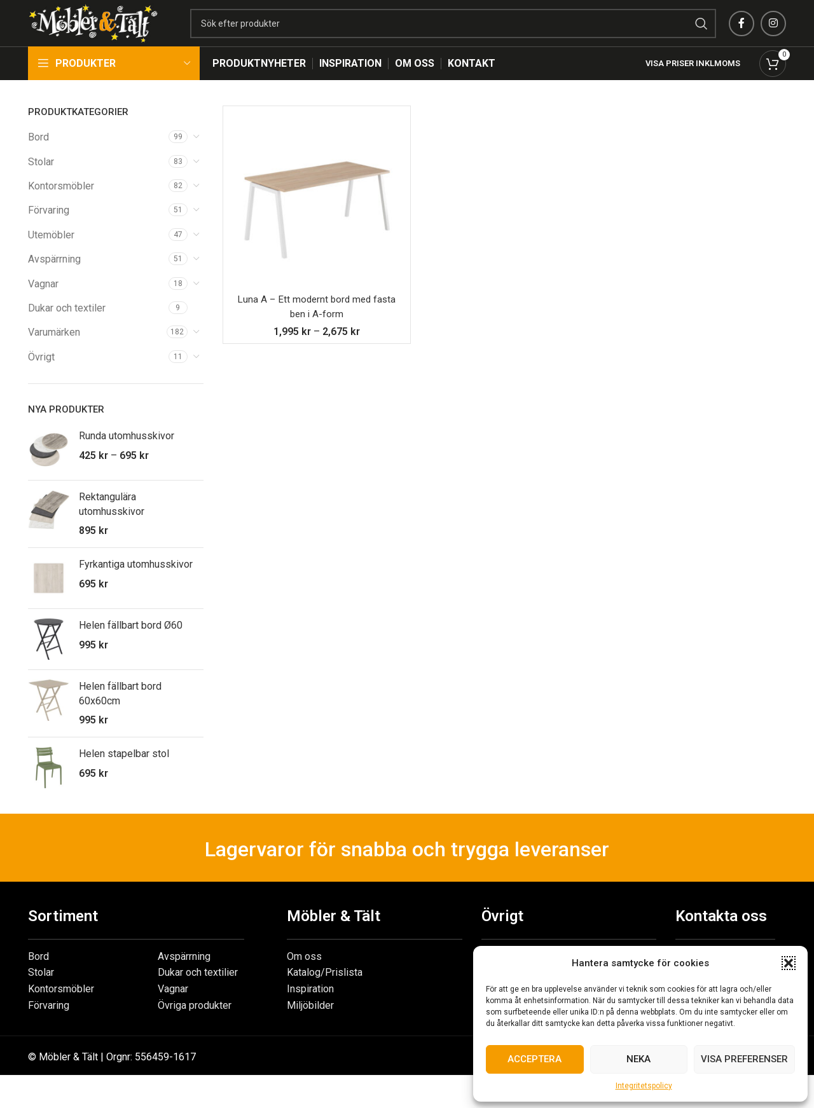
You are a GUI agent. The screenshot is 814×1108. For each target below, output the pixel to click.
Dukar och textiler (67, 328)
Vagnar (43, 304)
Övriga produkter (194, 1025)
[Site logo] (123, 33)
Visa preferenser (744, 1059)
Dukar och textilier (198, 993)
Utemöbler (51, 255)
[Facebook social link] (741, 33)
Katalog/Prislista (324, 993)
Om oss (304, 977)
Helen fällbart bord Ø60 (131, 645)
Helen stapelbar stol (124, 774)
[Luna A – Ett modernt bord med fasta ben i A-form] (317, 220)
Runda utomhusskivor (126, 456)
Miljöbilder (310, 1025)
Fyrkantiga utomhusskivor (136, 584)
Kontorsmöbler (61, 206)
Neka (638, 1059)
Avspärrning (54, 279)
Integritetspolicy (644, 1085)
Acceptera (534, 1059)
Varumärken (54, 352)
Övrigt (41, 377)
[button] (788, 963)
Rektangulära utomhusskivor (111, 524)
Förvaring (48, 230)
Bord (38, 157)
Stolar (41, 181)
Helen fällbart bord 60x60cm (120, 714)
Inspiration (310, 1009)
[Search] (483, 33)
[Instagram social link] (773, 33)
